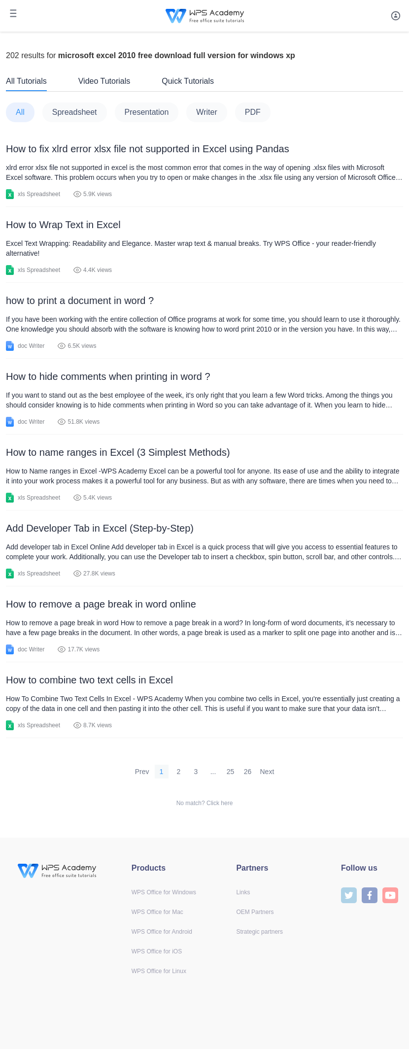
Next (267, 772)
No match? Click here (204, 803)
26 (248, 772)
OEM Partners (254, 912)
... (213, 772)
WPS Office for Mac (157, 912)
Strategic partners (259, 931)
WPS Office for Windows (164, 892)
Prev (142, 772)
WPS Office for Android (162, 931)
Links (243, 892)
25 (231, 772)
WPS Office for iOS (157, 951)
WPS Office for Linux (159, 971)
